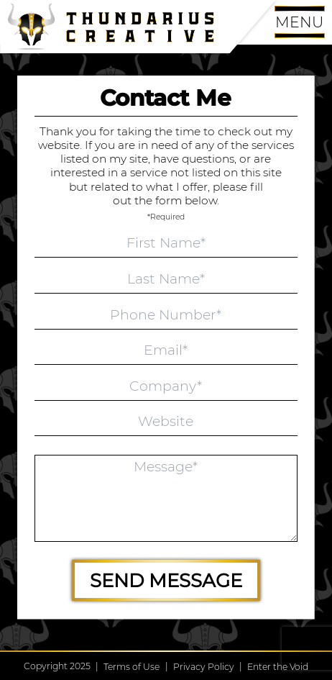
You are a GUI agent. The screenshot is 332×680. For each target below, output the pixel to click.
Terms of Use (131, 666)
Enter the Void (277, 666)
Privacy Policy (203, 666)
